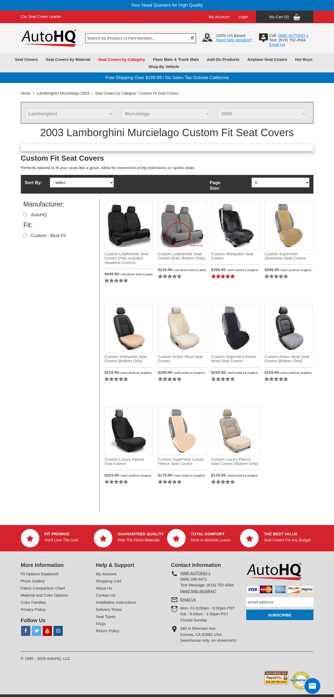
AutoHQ (39, 214)
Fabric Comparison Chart (43, 588)
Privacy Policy (33, 609)
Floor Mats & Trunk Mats (176, 59)
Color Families (33, 602)
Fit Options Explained (40, 574)
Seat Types (106, 616)
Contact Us (105, 595)
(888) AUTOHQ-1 (195, 573)
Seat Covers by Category (121, 59)
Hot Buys (304, 59)
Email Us (277, 44)
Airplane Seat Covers (267, 59)
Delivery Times (109, 609)
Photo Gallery (33, 581)
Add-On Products (223, 59)
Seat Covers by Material (68, 59)
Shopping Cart (108, 581)
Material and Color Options (44, 595)
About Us (104, 588)
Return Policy (107, 631)
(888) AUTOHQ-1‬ (293, 35)
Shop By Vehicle (163, 66)
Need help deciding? (234, 40)
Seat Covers (26, 59)
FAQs (101, 623)
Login (243, 16)
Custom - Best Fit (48, 235)
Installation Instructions (116, 602)
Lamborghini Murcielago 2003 (63, 93)
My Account (219, 16)
